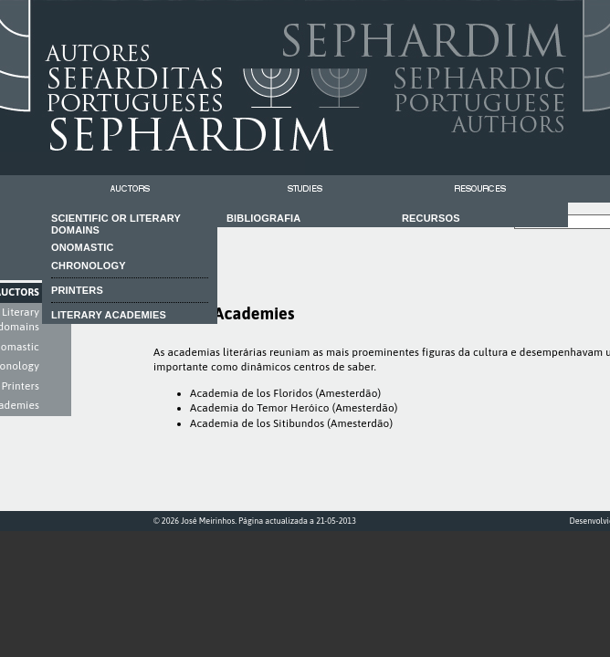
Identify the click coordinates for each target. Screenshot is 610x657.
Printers (20, 386)
